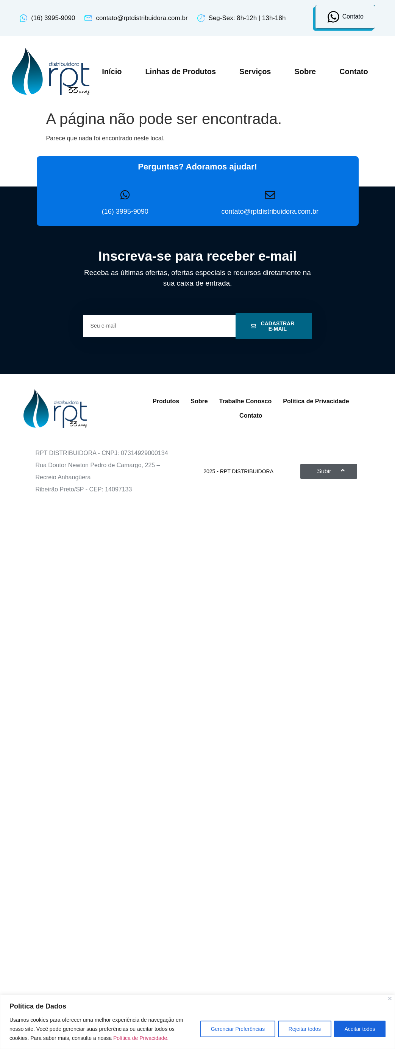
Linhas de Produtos (180, 71)
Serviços (255, 71)
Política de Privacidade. (141, 1038)
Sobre (305, 71)
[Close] (390, 998)
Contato (353, 71)
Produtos (166, 401)
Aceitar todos (359, 1029)
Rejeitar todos (302, 1029)
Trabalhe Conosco (245, 401)
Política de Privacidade (316, 401)
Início (112, 71)
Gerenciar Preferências (233, 1029)
